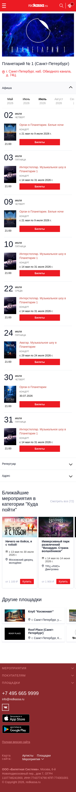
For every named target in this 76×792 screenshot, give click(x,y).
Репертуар (9, 463)
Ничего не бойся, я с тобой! (18, 543)
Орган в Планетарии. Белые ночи (41, 124)
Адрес (6, 475)
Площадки (44, 755)
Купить (26, 581)
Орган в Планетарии (32, 387)
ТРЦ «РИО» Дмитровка (51, 567)
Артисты (27, 755)
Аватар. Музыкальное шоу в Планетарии (38, 344)
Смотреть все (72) (62, 501)
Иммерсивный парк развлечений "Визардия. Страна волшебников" (56, 546)
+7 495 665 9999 (20, 693)
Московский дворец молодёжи (19, 561)
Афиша (7, 88)
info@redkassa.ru (13, 699)
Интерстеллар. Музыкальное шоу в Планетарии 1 (42, 169)
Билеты (40, 142)
